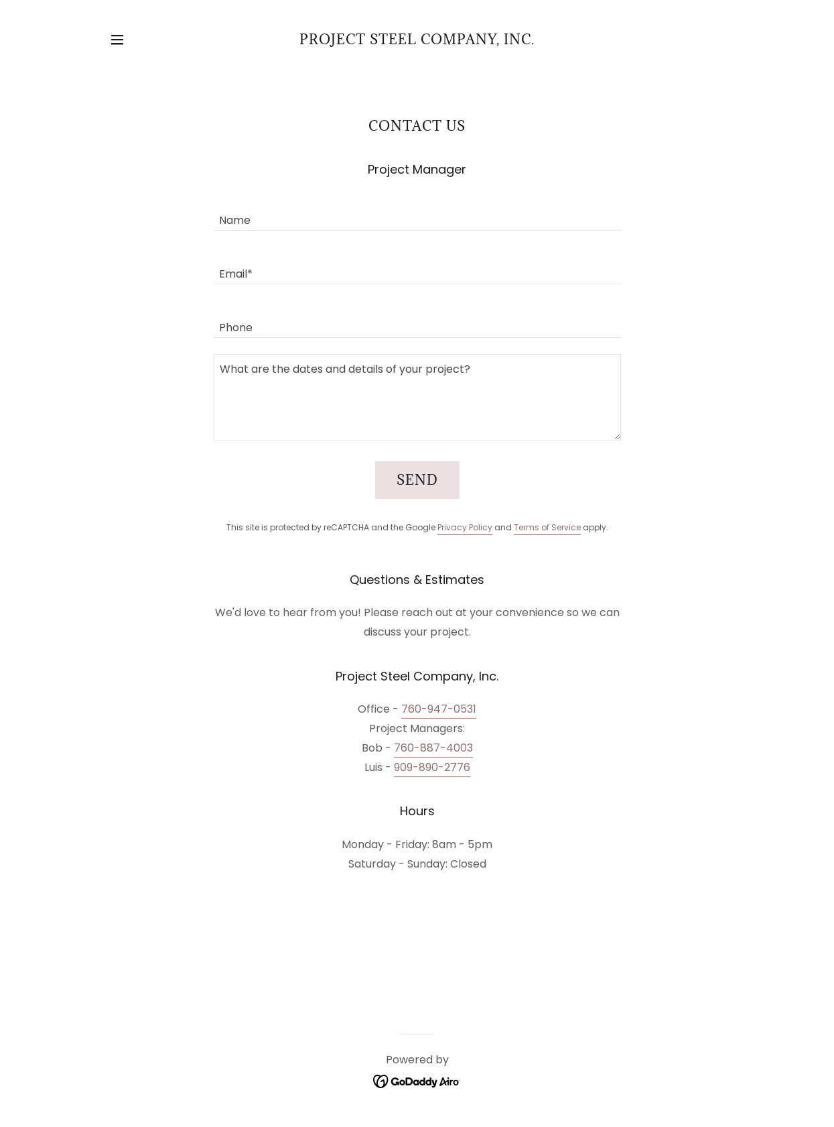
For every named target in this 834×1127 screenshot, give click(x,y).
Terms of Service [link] (547, 527)
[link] (417, 40)
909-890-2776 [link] (432, 767)
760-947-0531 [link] (438, 709)
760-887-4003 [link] (433, 748)
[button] (117, 39)
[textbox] (417, 212)
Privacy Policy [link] (464, 527)
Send (417, 480)
